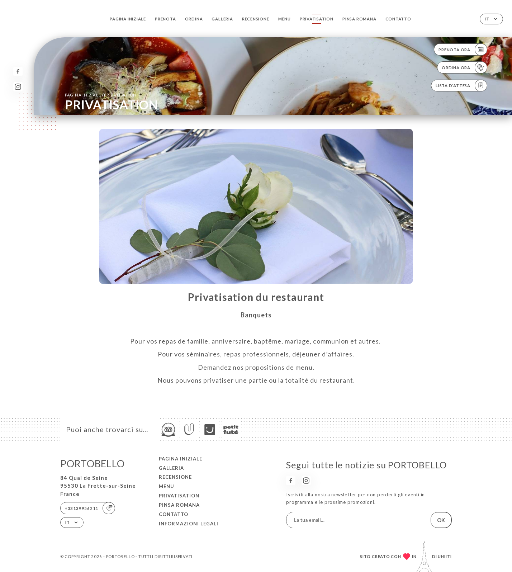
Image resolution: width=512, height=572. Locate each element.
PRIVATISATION (316, 18)
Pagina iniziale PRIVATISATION (101, 95)
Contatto (398, 18)
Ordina (194, 18)
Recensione (255, 18)
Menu (284, 18)
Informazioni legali (188, 523)
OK (441, 520)
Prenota (165, 18)
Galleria (222, 18)
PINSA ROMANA (359, 18)
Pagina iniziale (128, 18)
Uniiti (445, 556)
